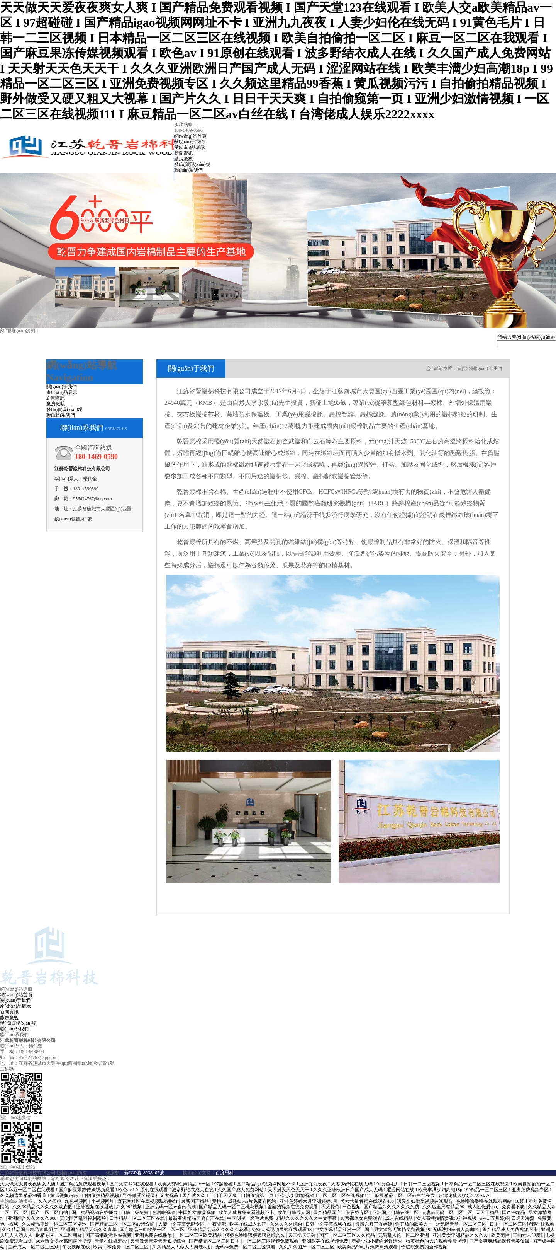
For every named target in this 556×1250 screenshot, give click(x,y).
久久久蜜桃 (50, 1201)
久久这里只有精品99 (443, 1206)
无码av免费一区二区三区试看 (245, 1247)
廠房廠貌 (183, 159)
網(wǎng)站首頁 (190, 136)
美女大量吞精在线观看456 (368, 1201)
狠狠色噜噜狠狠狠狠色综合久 (255, 1235)
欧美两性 (501, 1235)
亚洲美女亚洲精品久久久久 (460, 1235)
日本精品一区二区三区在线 (137, 1218)
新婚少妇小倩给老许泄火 (377, 1241)
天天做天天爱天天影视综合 (158, 1241)
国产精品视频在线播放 (95, 1212)
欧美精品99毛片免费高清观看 (368, 1247)
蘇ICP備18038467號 (144, 1172)
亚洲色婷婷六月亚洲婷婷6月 (309, 1201)
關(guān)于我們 (189, 141)
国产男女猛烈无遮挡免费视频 (395, 1229)
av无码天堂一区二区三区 (461, 1224)
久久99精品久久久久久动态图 (43, 1206)
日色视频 (352, 1206)
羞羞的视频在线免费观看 (293, 1206)
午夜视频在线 (76, 1247)
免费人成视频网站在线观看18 (282, 1229)
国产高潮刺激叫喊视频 (109, 1235)
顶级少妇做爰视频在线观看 (425, 1201)
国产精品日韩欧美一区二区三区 (153, 1229)
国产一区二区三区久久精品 (347, 1235)
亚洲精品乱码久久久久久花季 (218, 1229)
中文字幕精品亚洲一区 (338, 1229)
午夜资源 (217, 1224)
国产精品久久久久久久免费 (392, 1206)
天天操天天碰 (302, 1235)
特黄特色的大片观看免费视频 (436, 1241)
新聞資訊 (183, 153)
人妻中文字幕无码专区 (182, 1224)
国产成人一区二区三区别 (34, 1247)
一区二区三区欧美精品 (199, 1235)
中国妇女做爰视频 (197, 1212)
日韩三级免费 (135, 1212)
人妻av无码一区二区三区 (447, 1212)
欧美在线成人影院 (248, 1224)
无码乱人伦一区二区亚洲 (404, 1235)
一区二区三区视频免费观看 (271, 1241)
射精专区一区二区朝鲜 (59, 1235)
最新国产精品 (195, 1201)
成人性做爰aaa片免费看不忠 (497, 1206)
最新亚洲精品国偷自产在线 (196, 1218)
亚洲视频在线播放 (95, 1206)
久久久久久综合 (286, 1224)
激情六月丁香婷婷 (374, 1224)
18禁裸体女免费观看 (361, 1218)
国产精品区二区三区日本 (215, 1241)
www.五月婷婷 (494, 1218)
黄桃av (218, 1201)
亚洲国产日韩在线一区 (396, 1212)
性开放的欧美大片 (414, 1224)
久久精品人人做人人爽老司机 (183, 1247)
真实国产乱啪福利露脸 (83, 1218)
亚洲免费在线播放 (154, 1235)
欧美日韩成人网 (294, 1212)
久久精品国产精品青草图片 (30, 1229)
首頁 (461, 368)
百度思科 (224, 1172)
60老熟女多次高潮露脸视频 (64, 1241)
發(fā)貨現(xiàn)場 (192, 164)
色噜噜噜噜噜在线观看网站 (484, 1201)
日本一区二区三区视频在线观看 (522, 1224)
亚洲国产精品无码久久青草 (89, 1229)
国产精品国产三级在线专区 (341, 1212)
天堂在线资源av (111, 1241)
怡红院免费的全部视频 (425, 1247)
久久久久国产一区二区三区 (307, 1247)
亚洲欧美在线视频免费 (325, 1241)
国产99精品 (514, 1212)
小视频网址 (103, 1201)
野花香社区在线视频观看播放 (148, 1201)
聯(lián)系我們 (188, 170)
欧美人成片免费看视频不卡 (247, 1212)
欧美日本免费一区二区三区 (121, 1247)
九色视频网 (76, 1201)
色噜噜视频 (164, 1212)
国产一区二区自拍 (50, 1212)
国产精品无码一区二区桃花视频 (232, 1206)
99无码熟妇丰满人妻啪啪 (454, 1229)
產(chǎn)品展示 (189, 147)
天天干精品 (488, 1212)
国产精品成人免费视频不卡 (510, 1229)
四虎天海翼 (523, 1218)
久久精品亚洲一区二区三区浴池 (55, 1224)
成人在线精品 (399, 1218)
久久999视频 (129, 1206)
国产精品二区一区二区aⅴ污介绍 (123, 1224)
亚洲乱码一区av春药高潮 (171, 1206)
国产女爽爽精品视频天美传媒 (500, 1241)
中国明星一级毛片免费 (251, 1218)
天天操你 (330, 1206)
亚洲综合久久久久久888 (33, 1218)
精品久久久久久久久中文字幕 (307, 1218)
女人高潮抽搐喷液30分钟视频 (447, 1218)
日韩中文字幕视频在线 (329, 1224)
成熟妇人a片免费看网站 (252, 1201)
